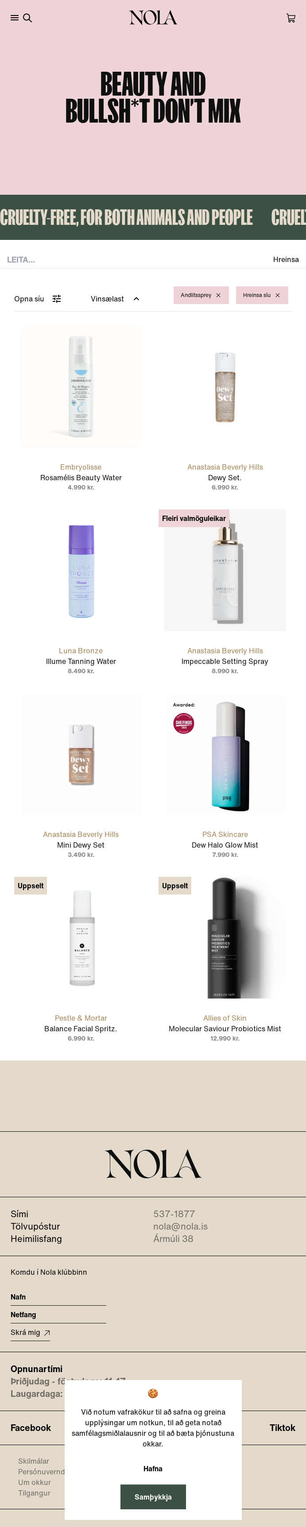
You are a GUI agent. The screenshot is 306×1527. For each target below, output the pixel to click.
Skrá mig (30, 1332)
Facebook (31, 1428)
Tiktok (282, 1428)
